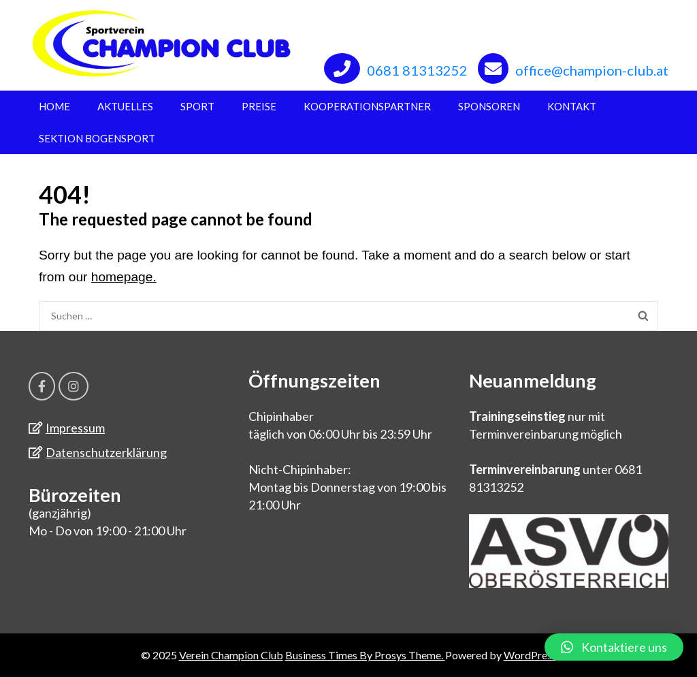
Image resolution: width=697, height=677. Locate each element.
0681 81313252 (417, 70)
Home (54, 106)
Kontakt (571, 106)
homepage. (124, 277)
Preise (259, 106)
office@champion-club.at (591, 70)
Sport (197, 106)
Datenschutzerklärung (106, 452)
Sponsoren (489, 106)
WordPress (530, 654)
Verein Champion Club (231, 654)
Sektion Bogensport (97, 138)
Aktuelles (125, 106)
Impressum (75, 427)
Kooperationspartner (367, 106)
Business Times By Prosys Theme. (365, 654)
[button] (614, 647)
